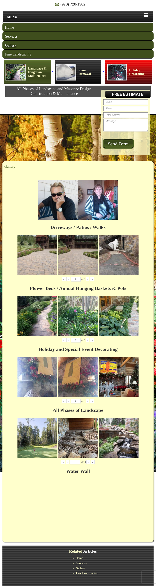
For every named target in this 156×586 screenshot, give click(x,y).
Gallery (10, 45)
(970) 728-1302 (70, 4)
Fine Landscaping (18, 54)
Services (11, 36)
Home (9, 27)
